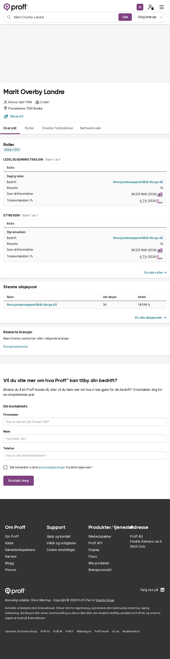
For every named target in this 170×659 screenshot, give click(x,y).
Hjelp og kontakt (59, 536)
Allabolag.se (84, 631)
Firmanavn (10, 414)
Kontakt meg (18, 481)
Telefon (8, 448)
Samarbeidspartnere (20, 550)
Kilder (9, 543)
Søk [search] (125, 17)
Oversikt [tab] (10, 128)
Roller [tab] (29, 128)
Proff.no (45, 631)
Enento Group (105, 600)
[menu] (162, 7)
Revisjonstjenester (15, 346)
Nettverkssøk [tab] (90, 128)
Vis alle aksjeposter (151, 317)
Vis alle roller (155, 272)
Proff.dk (57, 631)
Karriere (11, 556)
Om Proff (12, 536)
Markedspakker (100, 536)
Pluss (92, 556)
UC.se (115, 631)
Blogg (9, 563)
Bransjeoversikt (100, 570)
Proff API (95, 543)
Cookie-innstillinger (61, 550)
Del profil (14, 116)
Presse (10, 570)
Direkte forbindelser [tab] (57, 128)
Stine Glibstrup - (42, 600)
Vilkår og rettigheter (61, 543)
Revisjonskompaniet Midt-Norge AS (138, 182)
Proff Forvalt (101, 631)
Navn (6, 431)
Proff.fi (69, 631)
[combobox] (65, 17)
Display (94, 550)
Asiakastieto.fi (131, 631)
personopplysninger (52, 467)
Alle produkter (98, 563)
